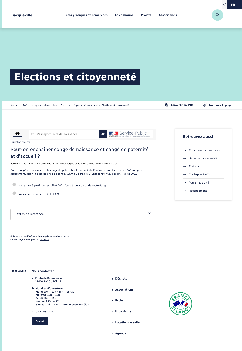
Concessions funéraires (201, 150)
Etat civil (191, 166)
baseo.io (44, 239)
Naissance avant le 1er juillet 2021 (36, 194)
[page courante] (115, 105)
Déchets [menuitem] (119, 278)
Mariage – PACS (196, 174)
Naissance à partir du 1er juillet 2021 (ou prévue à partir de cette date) (59, 185)
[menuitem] (86, 15)
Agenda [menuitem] (119, 333)
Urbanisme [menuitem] (121, 311)
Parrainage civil (196, 182)
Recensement (195, 190)
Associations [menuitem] (122, 289)
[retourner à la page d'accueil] (21, 15)
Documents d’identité (200, 158)
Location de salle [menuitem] (126, 322)
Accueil (14, 105)
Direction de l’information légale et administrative (41, 236)
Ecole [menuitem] (117, 300)
